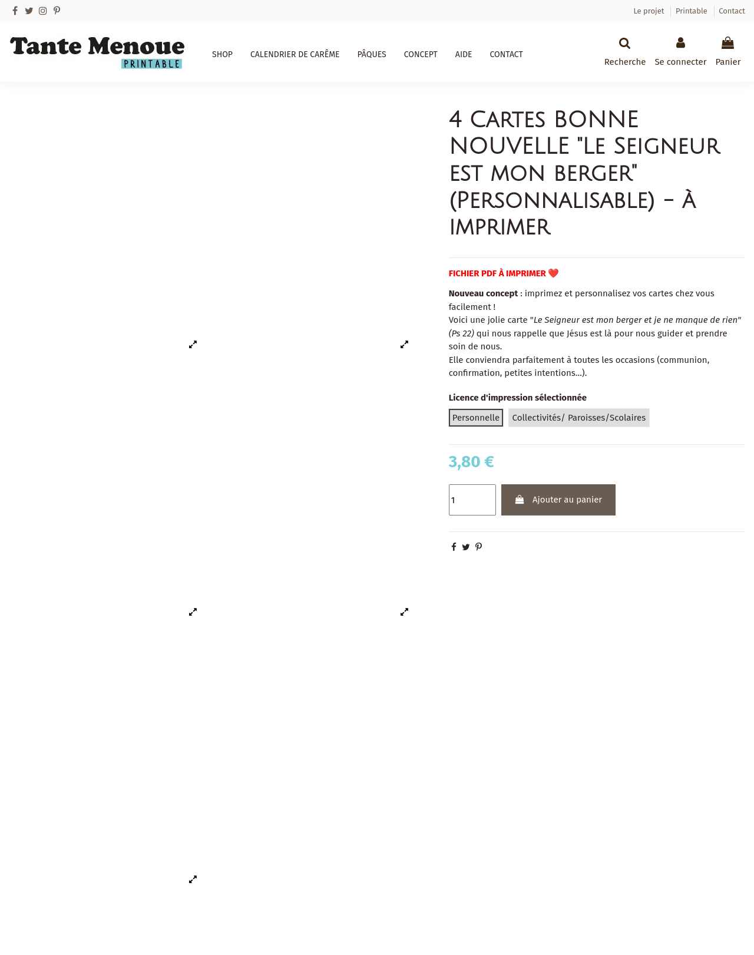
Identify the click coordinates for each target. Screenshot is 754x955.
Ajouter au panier (558, 499)
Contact (732, 10)
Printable (692, 10)
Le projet (649, 10)
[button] (222, 55)
